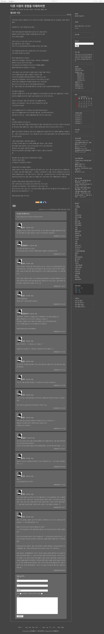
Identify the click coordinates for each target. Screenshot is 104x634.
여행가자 (78, 82)
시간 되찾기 (79, 88)
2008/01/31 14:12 (59, 370)
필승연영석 (78, 279)
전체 (78, 68)
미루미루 (79, 86)
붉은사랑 (77, 221)
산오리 (77, 263)
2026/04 (83, 96)
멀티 (76, 255)
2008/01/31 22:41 (59, 448)
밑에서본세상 (78, 257)
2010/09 (77, 115)
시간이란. (77, 140)
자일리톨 (77, 273)
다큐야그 (80, 78)
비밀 (18, 593)
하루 (23, 494)
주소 (18, 588)
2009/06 (77, 123)
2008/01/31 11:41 (59, 254)
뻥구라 (77, 261)
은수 (23, 227)
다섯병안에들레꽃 (80, 251)
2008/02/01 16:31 (59, 507)
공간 (79, 57)
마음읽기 (79, 84)
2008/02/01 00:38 (59, 466)
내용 (18, 596)
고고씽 (84, 54)
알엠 (76, 229)
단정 (23, 476)
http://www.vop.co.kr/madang (26, 328)
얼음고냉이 (78, 231)
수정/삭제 (28, 227)
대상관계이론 (87, 57)
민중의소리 (25, 313)
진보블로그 (33, 631)
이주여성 (81, 80)
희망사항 (80, 74)
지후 (76, 241)
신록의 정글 (78, 267)
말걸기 (24, 438)
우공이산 (77, 271)
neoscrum (78, 247)
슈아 (23, 263)
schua (77, 132)
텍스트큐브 (41, 631)
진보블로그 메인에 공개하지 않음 (31, 593)
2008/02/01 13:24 (59, 484)
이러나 (77, 237)
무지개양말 (82, 59)
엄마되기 (77, 233)
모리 (23, 458)
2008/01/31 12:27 (59, 286)
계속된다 (80, 76)
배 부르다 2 (78, 172)
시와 (76, 227)
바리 (23, 379)
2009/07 (77, 121)
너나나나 (77, 249)
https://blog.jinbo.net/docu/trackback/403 (30, 216)
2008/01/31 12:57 (59, 331)
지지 (81, 54)
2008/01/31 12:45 (59, 304)
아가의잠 (88, 54)
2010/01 (77, 117)
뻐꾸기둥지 (78, 223)
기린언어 (82, 57)
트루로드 (77, 277)
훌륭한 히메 (78, 164)
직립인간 (87, 59)
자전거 (79, 56)
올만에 (77, 148)
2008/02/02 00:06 (59, 570)
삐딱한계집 (78, 225)
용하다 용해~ (78, 166)
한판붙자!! (25, 245)
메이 (23, 417)
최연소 (78, 59)
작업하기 (78, 72)
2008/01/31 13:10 (59, 352)
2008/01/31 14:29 (59, 385)
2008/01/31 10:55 (59, 236)
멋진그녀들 (78, 217)
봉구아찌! (77, 259)
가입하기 (101, 1)
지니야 (77, 239)
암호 (18, 583)
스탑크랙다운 (78, 265)
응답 (32, 227)
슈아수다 (53, 209)
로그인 (95, 1)
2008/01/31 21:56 (59, 428)
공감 (90, 56)
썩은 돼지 (77, 269)
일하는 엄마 (77, 54)
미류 (76, 219)
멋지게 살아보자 (84, 56)
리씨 (76, 213)
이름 (18, 578)
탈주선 (77, 275)
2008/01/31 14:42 (59, 408)
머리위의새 (78, 215)
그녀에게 (77, 207)
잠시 (76, 146)
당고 (76, 211)
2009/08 (77, 119)
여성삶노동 (78, 235)
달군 (23, 295)
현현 (76, 243)
